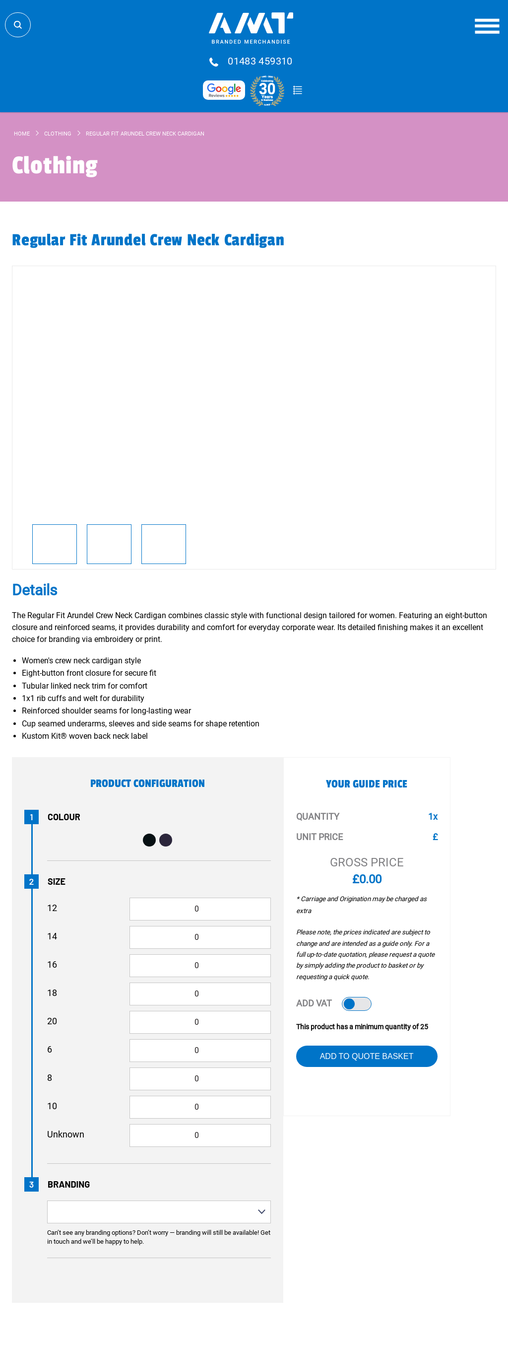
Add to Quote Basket (367, 1056)
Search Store (18, 24)
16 (52, 964)
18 (52, 993)
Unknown (65, 1134)
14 (52, 936)
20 (52, 1021)
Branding (69, 1184)
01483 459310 (260, 61)
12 (52, 908)
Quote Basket (297, 90)
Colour (64, 816)
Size (56, 881)
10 (52, 1106)
